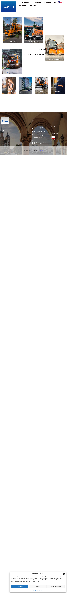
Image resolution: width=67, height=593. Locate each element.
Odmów (38, 586)
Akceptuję (20, 586)
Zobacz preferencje (56, 586)
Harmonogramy (24, 2)
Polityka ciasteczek (37, 590)
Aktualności (36, 2)
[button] (64, 573)
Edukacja (47, 2)
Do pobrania (23, 5)
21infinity (40, 150)
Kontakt (33, 5)
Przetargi (57, 2)
